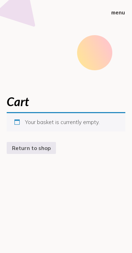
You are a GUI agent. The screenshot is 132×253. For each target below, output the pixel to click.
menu (118, 12)
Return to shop (31, 148)
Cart (18, 101)
